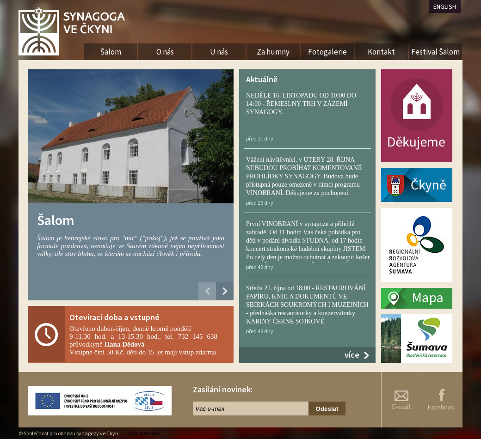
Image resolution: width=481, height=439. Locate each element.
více (352, 354)
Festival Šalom (435, 52)
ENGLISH (444, 6)
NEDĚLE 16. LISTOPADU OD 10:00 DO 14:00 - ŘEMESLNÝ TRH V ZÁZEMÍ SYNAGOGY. (301, 104)
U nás (219, 52)
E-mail (401, 400)
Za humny (273, 52)
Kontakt (381, 52)
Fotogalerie (327, 52)
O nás (165, 52)
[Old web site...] (146, 433)
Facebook (440, 399)
